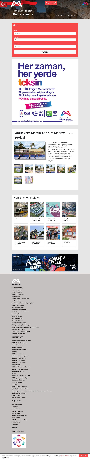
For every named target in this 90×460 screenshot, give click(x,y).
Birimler (16, 44)
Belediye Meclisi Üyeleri (18, 305)
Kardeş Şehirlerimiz (17, 316)
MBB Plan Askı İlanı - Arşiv (18, 380)
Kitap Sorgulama (16, 413)
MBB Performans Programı (18, 360)
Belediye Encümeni (17, 292)
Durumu (16, 37)
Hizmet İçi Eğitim (16, 395)
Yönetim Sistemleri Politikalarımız (20, 312)
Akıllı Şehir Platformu (17, 411)
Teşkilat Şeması (16, 296)
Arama (16, 31)
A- (70, 132)
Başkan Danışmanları (17, 290)
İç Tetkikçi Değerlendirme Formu (20, 389)
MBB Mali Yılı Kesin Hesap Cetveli (20, 356)
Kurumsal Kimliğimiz (17, 320)
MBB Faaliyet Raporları (17, 353)
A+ (72, 132)
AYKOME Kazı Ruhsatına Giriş (19, 420)
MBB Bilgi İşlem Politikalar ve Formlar (21, 340)
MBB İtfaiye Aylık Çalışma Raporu (20, 378)
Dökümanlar (15, 424)
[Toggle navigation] (42, 3)
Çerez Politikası (65, 455)
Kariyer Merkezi (16, 417)
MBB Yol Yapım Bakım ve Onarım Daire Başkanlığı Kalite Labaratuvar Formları (32, 391)
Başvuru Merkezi (16, 422)
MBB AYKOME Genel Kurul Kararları (21, 375)
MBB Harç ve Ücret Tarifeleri (19, 358)
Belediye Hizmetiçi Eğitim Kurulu (20, 298)
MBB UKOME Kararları (17, 347)
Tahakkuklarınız (16, 409)
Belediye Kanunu (16, 301)
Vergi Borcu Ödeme (17, 404)
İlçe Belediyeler (16, 314)
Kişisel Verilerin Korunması (19, 322)
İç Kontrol (14, 384)
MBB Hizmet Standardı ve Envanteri (21, 367)
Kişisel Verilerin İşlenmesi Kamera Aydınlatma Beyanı (25, 327)
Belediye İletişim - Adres (18, 431)
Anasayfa (60, 15)
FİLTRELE (45, 52)
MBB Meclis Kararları (17, 345)
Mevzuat (14, 373)
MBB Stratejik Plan (16, 364)
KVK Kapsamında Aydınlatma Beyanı (21, 325)
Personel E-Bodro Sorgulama (19, 415)
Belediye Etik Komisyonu (18, 294)
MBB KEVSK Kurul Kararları (18, 362)
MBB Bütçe (14, 351)
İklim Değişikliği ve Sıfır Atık (19, 397)
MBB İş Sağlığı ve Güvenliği (19, 393)
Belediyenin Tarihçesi (17, 287)
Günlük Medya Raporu (17, 382)
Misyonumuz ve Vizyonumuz (19, 309)
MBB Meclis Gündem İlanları (19, 343)
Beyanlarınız (15, 406)
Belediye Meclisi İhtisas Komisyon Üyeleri (22, 303)
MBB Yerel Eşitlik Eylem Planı (19, 386)
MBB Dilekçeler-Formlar (18, 371)
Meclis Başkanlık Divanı (18, 307)
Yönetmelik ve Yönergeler (18, 329)
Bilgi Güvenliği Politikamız (18, 333)
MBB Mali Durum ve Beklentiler (20, 369)
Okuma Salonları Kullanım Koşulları (21, 331)
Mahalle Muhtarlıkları (17, 318)
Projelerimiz (71, 15)
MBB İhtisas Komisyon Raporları (20, 349)
